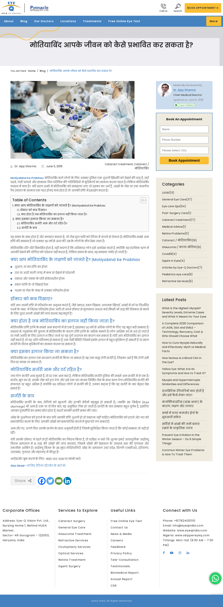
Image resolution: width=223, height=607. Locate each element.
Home (32, 71)
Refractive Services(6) (177, 281)
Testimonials (120, 566)
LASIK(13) (168, 193)
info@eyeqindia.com (188, 526)
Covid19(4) (169, 254)
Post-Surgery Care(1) (176, 213)
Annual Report (122, 579)
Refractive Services (73, 540)
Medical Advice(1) (174, 227)
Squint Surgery (69, 566)
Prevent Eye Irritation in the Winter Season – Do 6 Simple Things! (181, 439)
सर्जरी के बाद (29, 228)
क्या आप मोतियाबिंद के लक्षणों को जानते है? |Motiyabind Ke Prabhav (59, 206)
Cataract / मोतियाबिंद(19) (179, 240)
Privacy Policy (121, 553)
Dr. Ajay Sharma (25, 166)
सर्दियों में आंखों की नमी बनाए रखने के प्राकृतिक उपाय (181, 426)
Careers (117, 540)
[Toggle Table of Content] (141, 200)
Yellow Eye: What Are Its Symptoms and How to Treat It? (184, 371)
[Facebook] (42, 481)
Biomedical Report (125, 573)
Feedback (118, 547)
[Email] (59, 481)
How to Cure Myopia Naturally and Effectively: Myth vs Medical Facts (184, 347)
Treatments (92, 21)
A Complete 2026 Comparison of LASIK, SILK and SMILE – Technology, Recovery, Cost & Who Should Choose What (182, 329)
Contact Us (119, 527)
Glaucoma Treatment (75, 534)
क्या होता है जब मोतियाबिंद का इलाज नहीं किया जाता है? (54, 214)
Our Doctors (44, 21)
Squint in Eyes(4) (173, 261)
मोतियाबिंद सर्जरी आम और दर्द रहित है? (44, 223)
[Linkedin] (67, 481)
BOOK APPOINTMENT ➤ (203, 8)
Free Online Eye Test (124, 21)
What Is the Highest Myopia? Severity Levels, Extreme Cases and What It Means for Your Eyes (184, 312)
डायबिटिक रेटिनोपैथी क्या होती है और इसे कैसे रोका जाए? (183, 393)
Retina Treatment (72, 560)
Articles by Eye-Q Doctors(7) (182, 268)
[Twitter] (50, 481)
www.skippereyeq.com (192, 535)
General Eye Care (71, 527)
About (9, 21)
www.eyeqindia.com (192, 530)
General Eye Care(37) (177, 199)
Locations (68, 21)
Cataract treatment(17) (178, 220)
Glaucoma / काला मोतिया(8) (181, 247)
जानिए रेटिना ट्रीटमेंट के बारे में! (46, 466)
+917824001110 (184, 521)
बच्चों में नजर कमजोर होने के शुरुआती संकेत (180, 415)
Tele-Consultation (125, 560)
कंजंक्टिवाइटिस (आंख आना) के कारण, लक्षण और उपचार (182, 404)
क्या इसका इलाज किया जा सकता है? (39, 219)
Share (23, 480)
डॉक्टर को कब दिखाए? (33, 210)
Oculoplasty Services (74, 547)
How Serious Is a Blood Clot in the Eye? (181, 360)
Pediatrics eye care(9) (177, 274)
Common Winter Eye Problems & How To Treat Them (183, 452)
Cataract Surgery (71, 521)
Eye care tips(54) (174, 206)
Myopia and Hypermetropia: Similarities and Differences (181, 382)
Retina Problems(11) (175, 233)
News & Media (121, 534)
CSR (114, 586)
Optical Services (70, 553)
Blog (23, 21)
